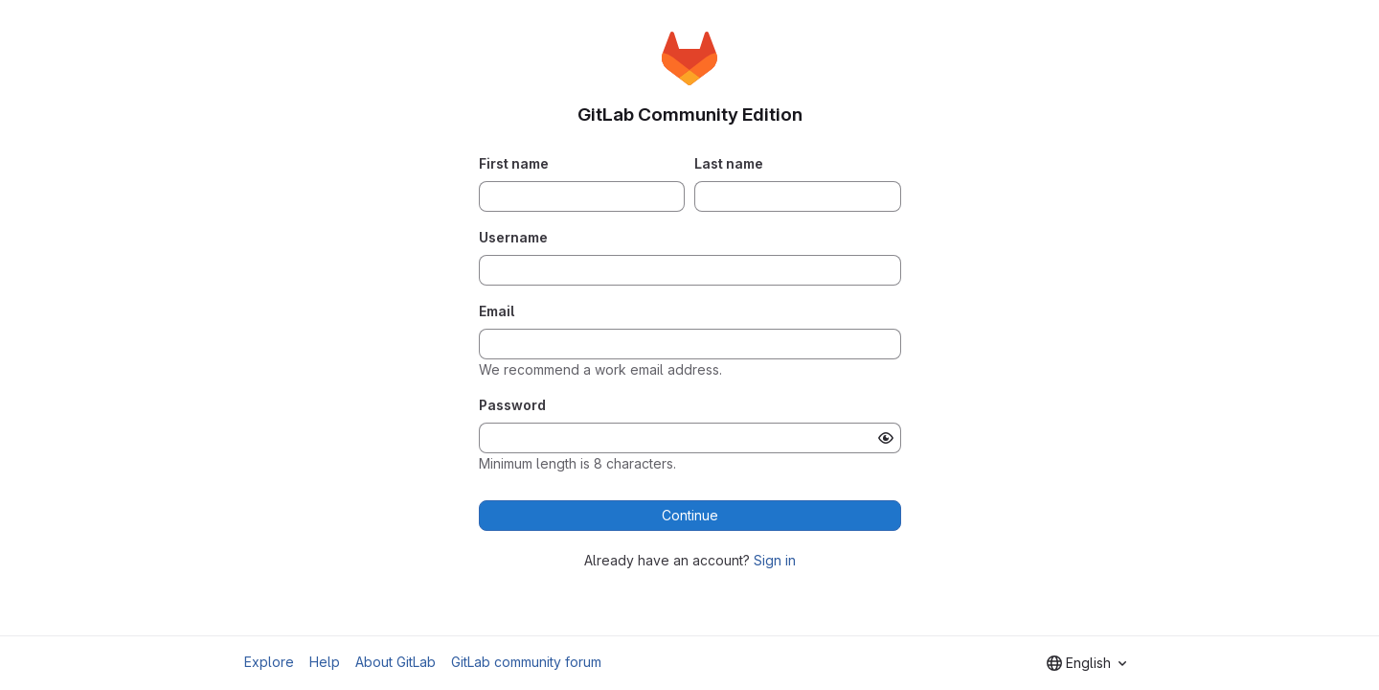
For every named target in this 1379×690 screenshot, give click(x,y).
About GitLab (395, 662)
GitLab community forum (526, 662)
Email (496, 311)
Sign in (775, 560)
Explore (269, 662)
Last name (728, 163)
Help (324, 662)
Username (513, 237)
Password (512, 405)
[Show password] (885, 438)
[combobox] (1086, 663)
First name (514, 163)
